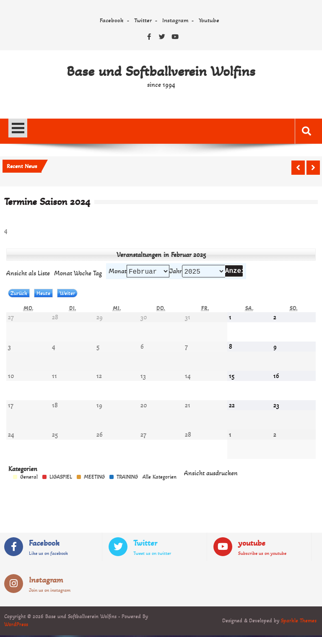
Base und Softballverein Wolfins (161, 71)
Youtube (209, 20)
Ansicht (211, 475)
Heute (43, 294)
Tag (97, 274)
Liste (28, 274)
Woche (82, 274)
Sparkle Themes (299, 622)
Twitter (143, 20)
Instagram (175, 20)
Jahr (175, 272)
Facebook (112, 20)
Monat (118, 272)
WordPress (16, 626)
